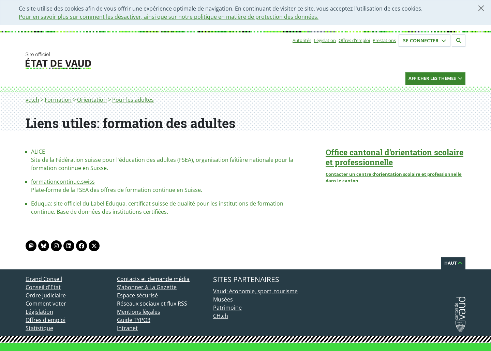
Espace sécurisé (137, 295)
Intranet (127, 328)
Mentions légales (138, 311)
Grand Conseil (44, 279)
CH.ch (220, 316)
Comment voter (46, 303)
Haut (453, 263)
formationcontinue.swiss (63, 181)
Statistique (39, 328)
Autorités (302, 40)
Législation (325, 40)
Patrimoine (227, 307)
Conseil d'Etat (43, 287)
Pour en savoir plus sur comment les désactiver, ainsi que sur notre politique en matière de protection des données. (168, 16)
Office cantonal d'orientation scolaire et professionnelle (394, 157)
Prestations (384, 40)
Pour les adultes (133, 99)
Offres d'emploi (354, 40)
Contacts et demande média (153, 279)
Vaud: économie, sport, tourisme (255, 291)
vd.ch (32, 99)
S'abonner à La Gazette (147, 287)
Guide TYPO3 (133, 320)
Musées (223, 299)
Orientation (92, 99)
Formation (58, 99)
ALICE (38, 151)
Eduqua (41, 203)
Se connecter (424, 40)
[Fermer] (481, 8)
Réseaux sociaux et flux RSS (152, 303)
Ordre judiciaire (46, 295)
